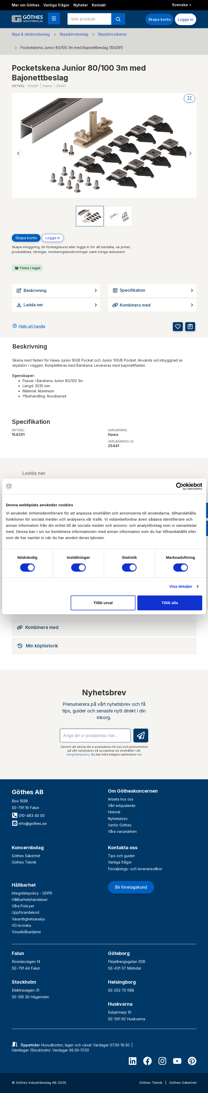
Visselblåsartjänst (26, 932)
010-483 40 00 (28, 815)
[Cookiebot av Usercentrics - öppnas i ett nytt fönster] (179, 486)
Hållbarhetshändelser (30, 899)
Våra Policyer (23, 906)
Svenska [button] (181, 5)
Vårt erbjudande (121, 805)
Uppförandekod (25, 912)
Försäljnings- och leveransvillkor (135, 869)
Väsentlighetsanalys (28, 919)
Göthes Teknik (24, 862)
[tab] (104, 627)
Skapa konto (159, 19)
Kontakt (99, 5)
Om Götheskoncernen (133, 791)
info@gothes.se (29, 823)
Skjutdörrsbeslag (74, 34)
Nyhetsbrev (118, 818)
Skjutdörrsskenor (112, 34)
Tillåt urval (103, 603)
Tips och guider (121, 856)
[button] (54, 18)
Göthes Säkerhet (26, 856)
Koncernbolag (28, 847)
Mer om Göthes (25, 5)
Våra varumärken (122, 831)
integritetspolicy (78, 754)
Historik (114, 812)
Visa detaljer (180, 586)
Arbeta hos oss (120, 799)
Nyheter (80, 5)
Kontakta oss (122, 847)
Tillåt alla (170, 603)
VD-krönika (21, 925)
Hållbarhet (24, 885)
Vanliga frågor (56, 5)
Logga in (185, 19)
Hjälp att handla (31, 326)
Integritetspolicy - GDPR (32, 893)
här (139, 754)
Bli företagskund (131, 887)
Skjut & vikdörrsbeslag (31, 34)
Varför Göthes (120, 825)
